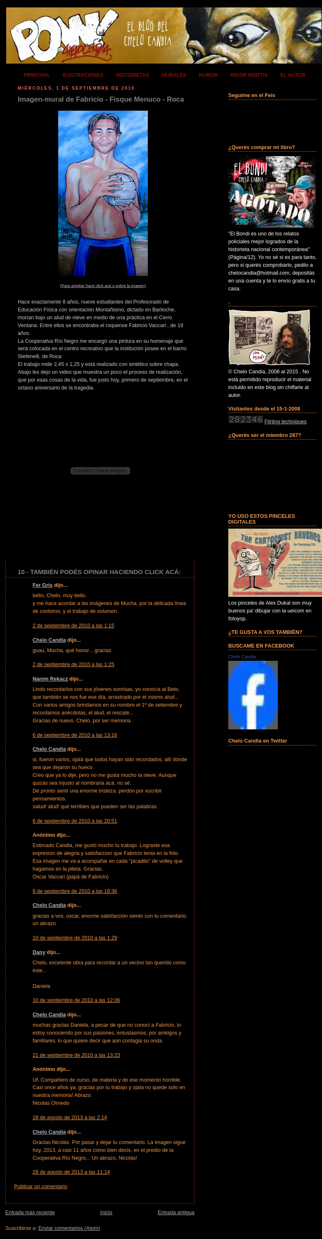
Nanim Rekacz (50, 679)
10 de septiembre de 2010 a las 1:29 (75, 938)
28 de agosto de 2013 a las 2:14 (70, 1117)
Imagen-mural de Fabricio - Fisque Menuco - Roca (101, 99)
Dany (39, 952)
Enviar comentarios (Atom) (69, 1228)
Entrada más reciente (30, 1212)
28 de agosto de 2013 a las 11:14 (71, 1172)
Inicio (106, 1212)
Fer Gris (42, 585)
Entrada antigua (176, 1212)
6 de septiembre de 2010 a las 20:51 (75, 821)
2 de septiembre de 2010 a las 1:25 (73, 664)
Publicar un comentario (40, 1186)
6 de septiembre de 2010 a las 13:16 (75, 735)
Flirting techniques (286, 422)
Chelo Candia (49, 640)
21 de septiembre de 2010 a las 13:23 (76, 1055)
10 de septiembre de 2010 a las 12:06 (76, 1000)
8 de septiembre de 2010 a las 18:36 (75, 891)
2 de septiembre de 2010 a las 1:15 (73, 626)
